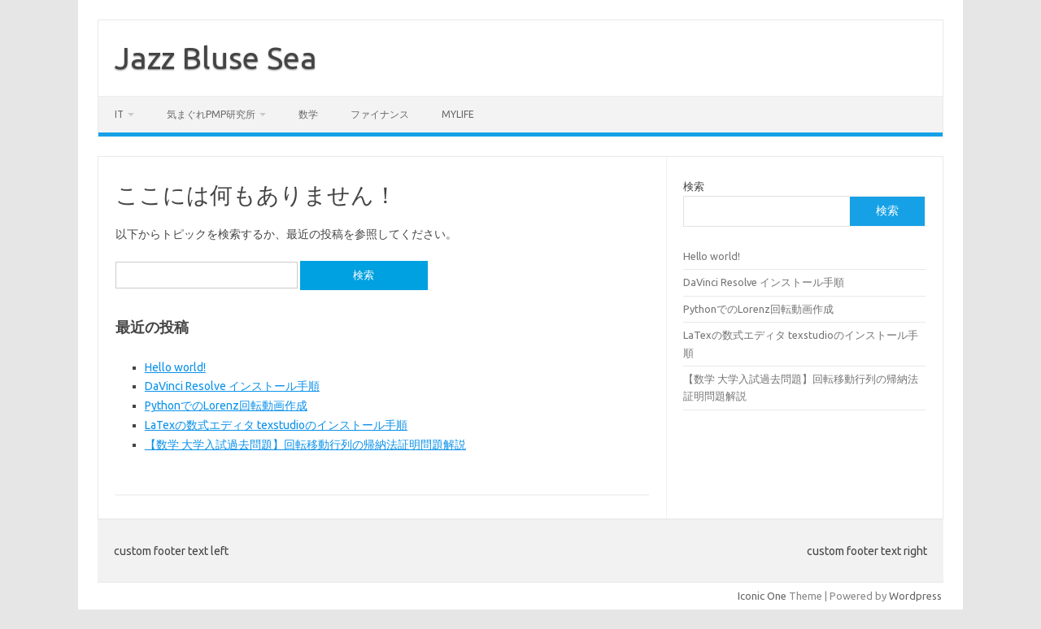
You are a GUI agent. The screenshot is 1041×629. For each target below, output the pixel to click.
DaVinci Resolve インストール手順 (232, 386)
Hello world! (175, 367)
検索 (693, 186)
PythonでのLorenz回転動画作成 (226, 405)
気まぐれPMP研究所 (211, 114)
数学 (308, 114)
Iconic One (762, 595)
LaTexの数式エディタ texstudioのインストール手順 (276, 425)
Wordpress (915, 595)
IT (119, 114)
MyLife (458, 114)
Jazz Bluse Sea (216, 58)
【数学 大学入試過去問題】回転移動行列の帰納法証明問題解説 (305, 444)
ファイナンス (380, 114)
